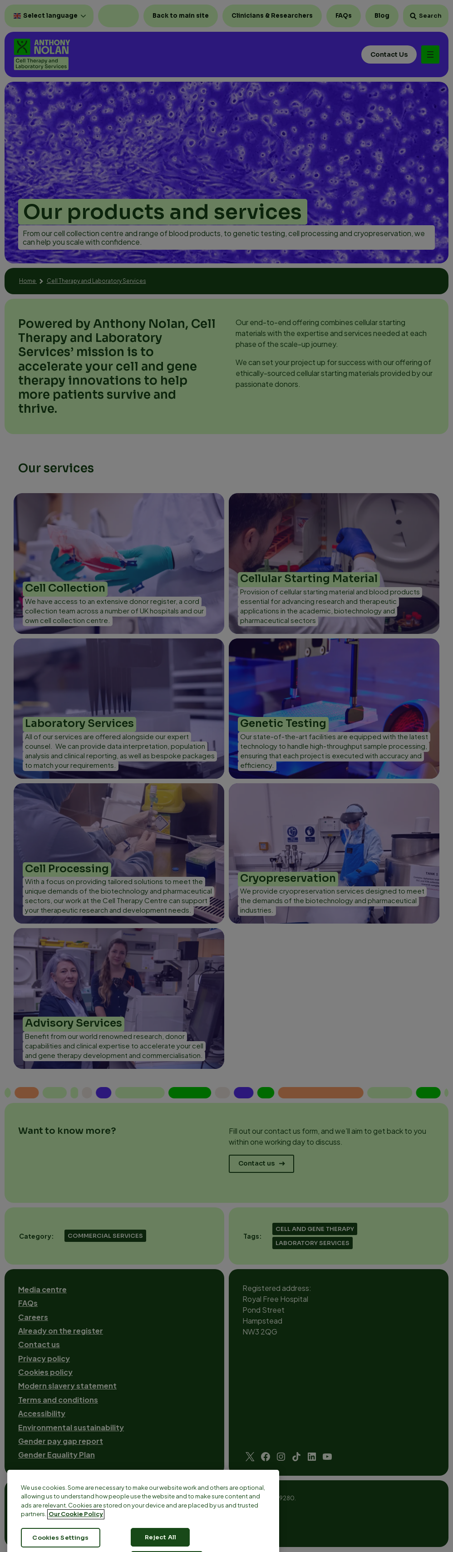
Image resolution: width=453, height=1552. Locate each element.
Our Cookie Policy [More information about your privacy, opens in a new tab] (76, 1531)
